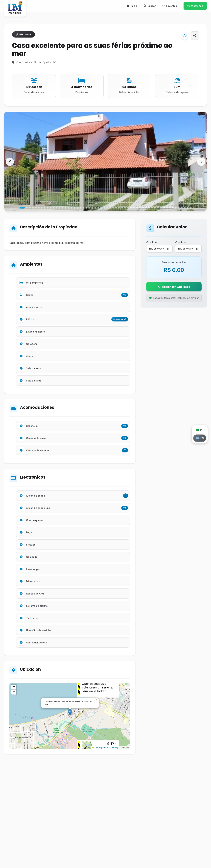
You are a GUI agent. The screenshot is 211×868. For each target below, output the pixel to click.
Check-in (151, 242)
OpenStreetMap (111, 747)
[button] (201, 162)
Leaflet (96, 747)
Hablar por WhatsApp (174, 287)
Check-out (181, 242)
